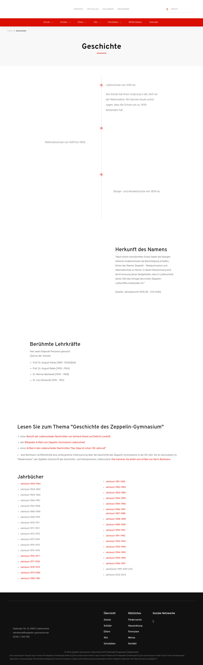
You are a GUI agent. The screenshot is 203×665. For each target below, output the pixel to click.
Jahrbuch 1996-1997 (115, 563)
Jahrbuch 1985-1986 (116, 504)
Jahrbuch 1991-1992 (115, 535)
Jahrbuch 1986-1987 (116, 509)
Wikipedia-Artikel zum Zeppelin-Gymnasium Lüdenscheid (55, 445)
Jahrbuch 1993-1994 (116, 547)
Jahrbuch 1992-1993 (116, 541)
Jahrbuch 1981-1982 (115, 481)
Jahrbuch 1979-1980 (30, 573)
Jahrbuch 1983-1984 (116, 492)
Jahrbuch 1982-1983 (116, 487)
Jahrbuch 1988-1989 (116, 519)
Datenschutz (133, 652)
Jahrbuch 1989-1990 (116, 524)
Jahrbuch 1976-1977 (30, 556)
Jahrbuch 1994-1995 (116, 552)
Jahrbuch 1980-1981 (30, 578)
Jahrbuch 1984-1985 (116, 498)
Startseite (111, 652)
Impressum (122, 652)
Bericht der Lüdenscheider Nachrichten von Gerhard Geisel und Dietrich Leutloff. (68, 439)
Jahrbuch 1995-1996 (116, 558)
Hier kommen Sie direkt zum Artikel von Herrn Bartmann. (141, 462)
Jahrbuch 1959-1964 (30, 484)
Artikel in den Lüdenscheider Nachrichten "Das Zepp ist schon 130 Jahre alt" (66, 451)
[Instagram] (153, 621)
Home (10, 31)
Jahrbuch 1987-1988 (115, 513)
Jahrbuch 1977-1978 (30, 561)
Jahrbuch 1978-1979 (30, 567)
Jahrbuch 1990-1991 (115, 530)
